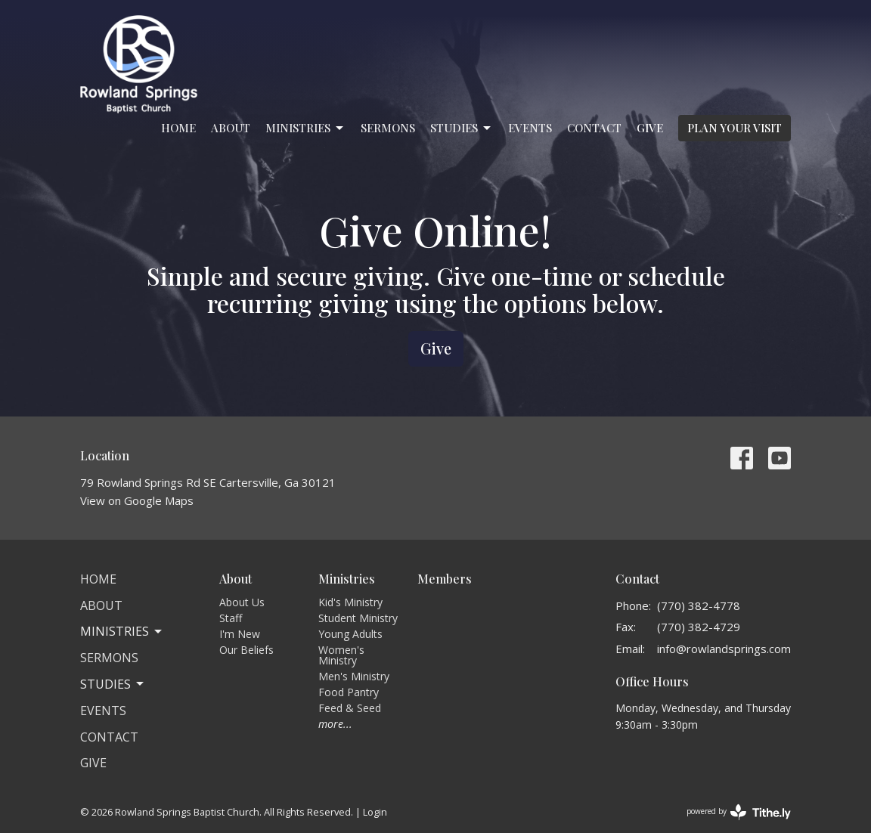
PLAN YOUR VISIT (734, 127)
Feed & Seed (349, 708)
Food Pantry (348, 692)
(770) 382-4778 (698, 605)
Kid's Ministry (350, 602)
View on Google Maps (137, 500)
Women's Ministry (341, 655)
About (230, 127)
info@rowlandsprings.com (724, 648)
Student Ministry (358, 618)
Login (375, 812)
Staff (230, 618)
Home (178, 127)
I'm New (239, 634)
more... (335, 724)
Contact (594, 127)
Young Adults (350, 634)
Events (530, 127)
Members (444, 579)
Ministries (305, 128)
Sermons (388, 127)
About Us (242, 602)
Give (650, 127)
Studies (461, 128)
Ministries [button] (122, 631)
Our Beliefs (246, 650)
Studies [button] (113, 684)
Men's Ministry (353, 676)
